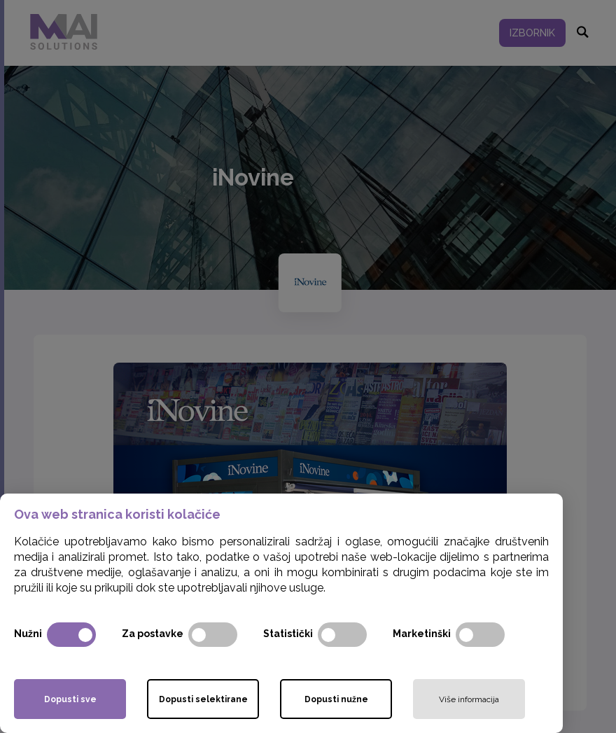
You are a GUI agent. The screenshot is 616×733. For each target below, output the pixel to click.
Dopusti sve (70, 699)
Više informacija (469, 699)
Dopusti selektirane (203, 699)
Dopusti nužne (336, 699)
